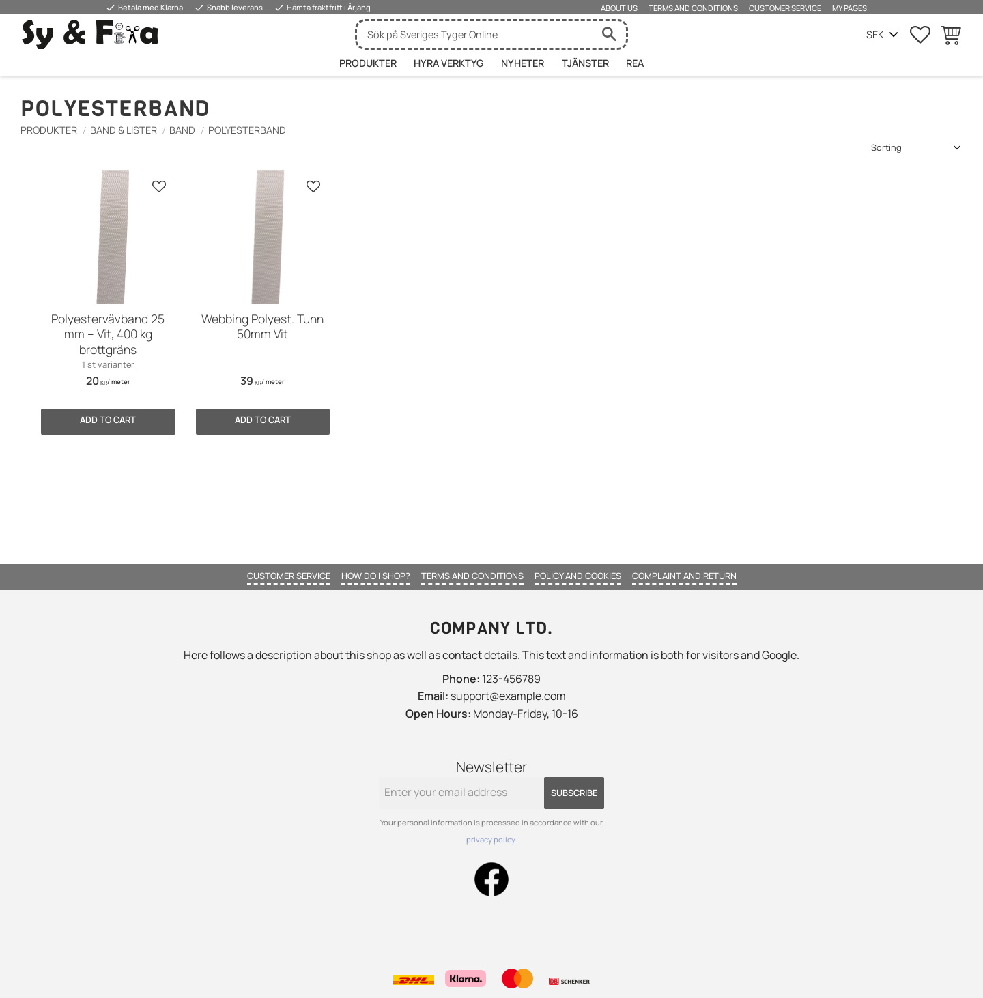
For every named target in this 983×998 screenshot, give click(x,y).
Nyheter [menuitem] (522, 63)
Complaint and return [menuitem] (684, 576)
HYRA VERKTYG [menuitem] (448, 63)
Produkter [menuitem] (368, 63)
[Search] (609, 34)
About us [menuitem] (619, 8)
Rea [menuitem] (635, 63)
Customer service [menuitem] (785, 8)
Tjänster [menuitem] (585, 63)
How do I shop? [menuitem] (375, 576)
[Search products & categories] (474, 34)
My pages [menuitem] (849, 8)
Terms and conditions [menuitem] (693, 8)
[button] (920, 35)
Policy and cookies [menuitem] (578, 576)
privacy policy (490, 839)
